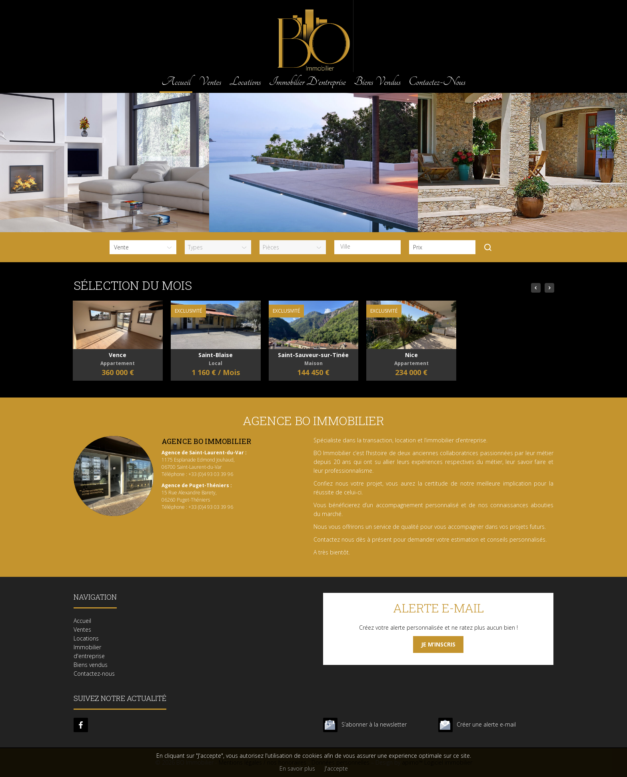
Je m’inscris (438, 644)
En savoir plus (297, 768)
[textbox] (369, 246)
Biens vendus (377, 81)
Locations (245, 81)
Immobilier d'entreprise (307, 81)
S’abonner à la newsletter (374, 724)
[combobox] (367, 247)
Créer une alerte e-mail (486, 724)
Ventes (209, 81)
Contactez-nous (437, 81)
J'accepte (336, 768)
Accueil (176, 81)
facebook (81, 725)
